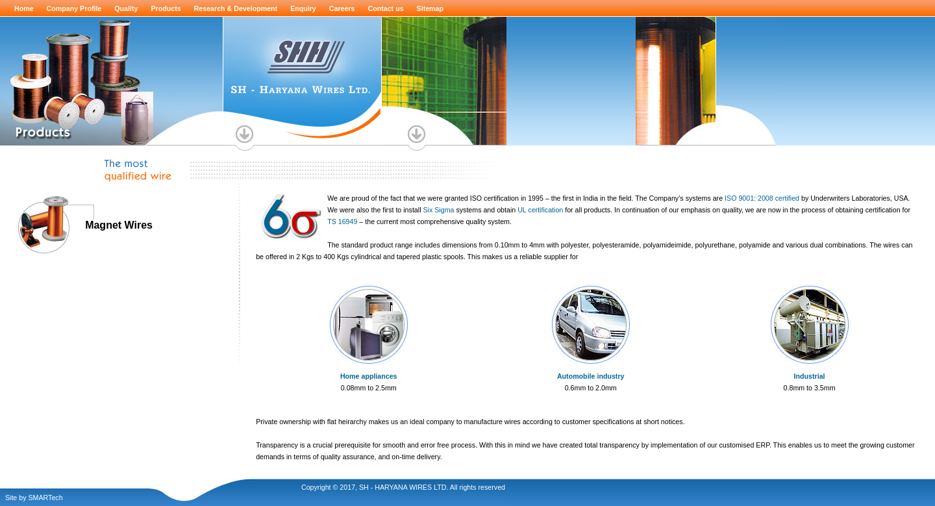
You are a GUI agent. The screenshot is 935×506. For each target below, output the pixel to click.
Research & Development (236, 8)
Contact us (386, 8)
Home (24, 8)
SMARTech (45, 497)
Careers (342, 8)
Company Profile (74, 8)
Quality (126, 8)
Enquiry (303, 8)
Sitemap (430, 8)
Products (166, 8)
